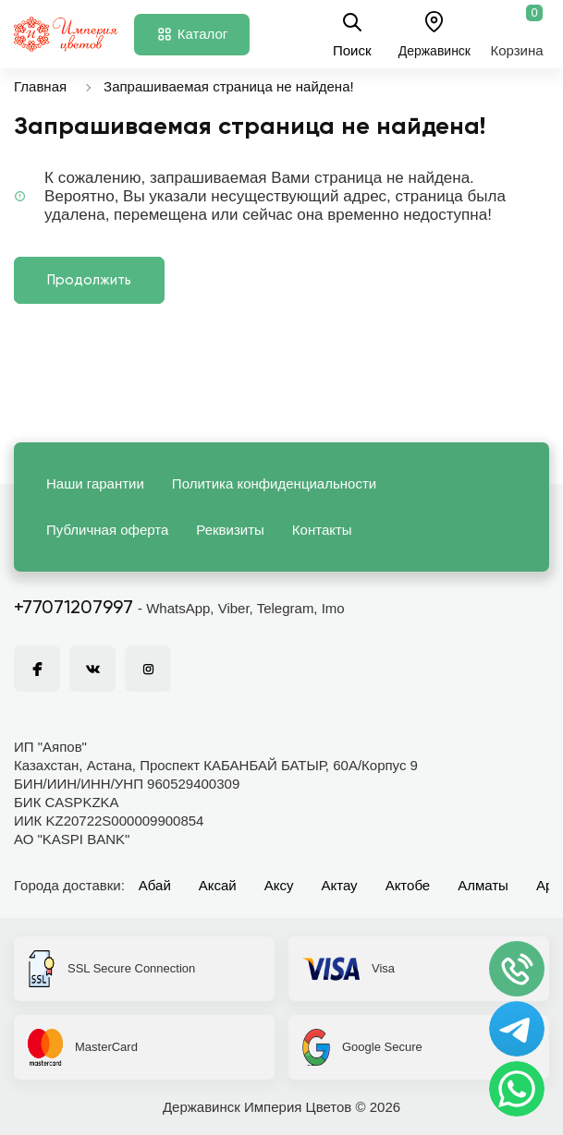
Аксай (218, 885)
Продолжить (89, 280)
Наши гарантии (95, 483)
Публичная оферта (107, 529)
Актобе (408, 885)
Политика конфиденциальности (274, 483)
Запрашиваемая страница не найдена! (229, 86)
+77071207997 (73, 608)
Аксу (279, 885)
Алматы (483, 885)
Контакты (322, 529)
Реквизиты (230, 529)
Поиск (352, 34)
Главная (40, 86)
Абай (155, 885)
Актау (340, 885)
